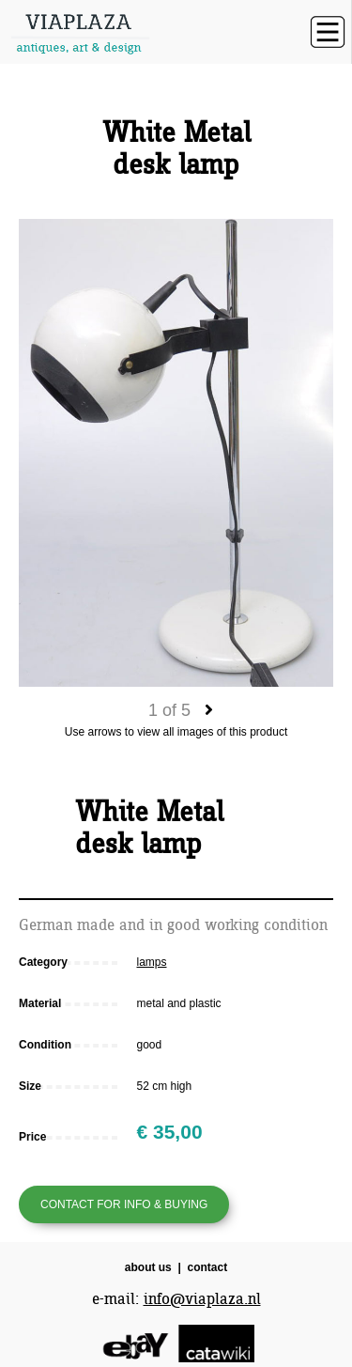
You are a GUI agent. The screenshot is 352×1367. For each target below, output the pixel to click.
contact (208, 1267)
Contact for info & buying (123, 1204)
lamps (152, 962)
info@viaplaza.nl (202, 1299)
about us (148, 1267)
